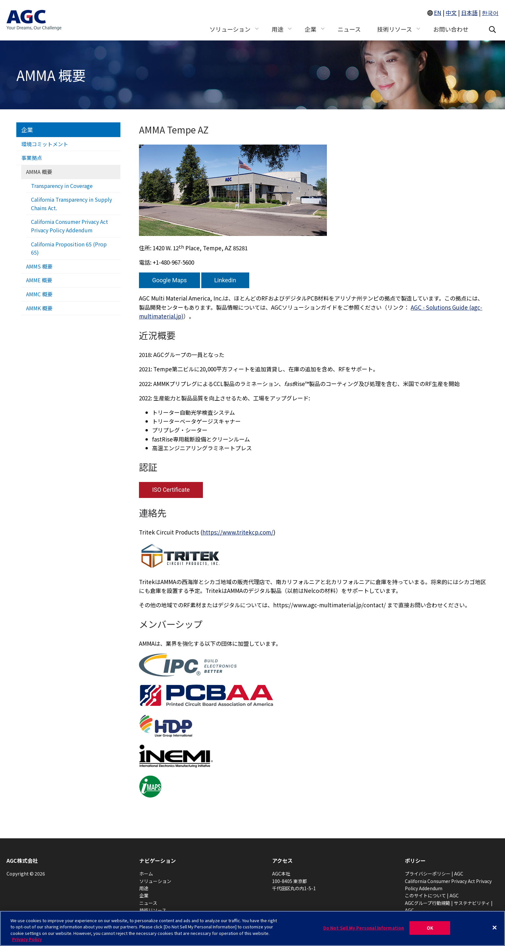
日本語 (469, 12)
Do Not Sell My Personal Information (363, 928)
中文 (451, 12)
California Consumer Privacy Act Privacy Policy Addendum (69, 226)
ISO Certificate (171, 489)
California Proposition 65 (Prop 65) (69, 248)
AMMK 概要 (39, 308)
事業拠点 (31, 158)
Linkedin (225, 280)
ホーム (146, 873)
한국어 (490, 12)
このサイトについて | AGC (432, 895)
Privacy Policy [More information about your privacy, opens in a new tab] (27, 939)
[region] (252, 928)
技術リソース (152, 910)
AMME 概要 (39, 280)
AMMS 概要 (39, 266)
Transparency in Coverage (62, 186)
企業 (27, 129)
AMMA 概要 (39, 172)
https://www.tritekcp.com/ (237, 532)
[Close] (494, 927)
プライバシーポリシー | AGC (434, 873)
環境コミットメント (44, 144)
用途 (143, 888)
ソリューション (155, 881)
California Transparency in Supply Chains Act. (71, 203)
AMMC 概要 (39, 294)
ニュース (148, 903)
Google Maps (169, 280)
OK (430, 928)
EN (437, 12)
